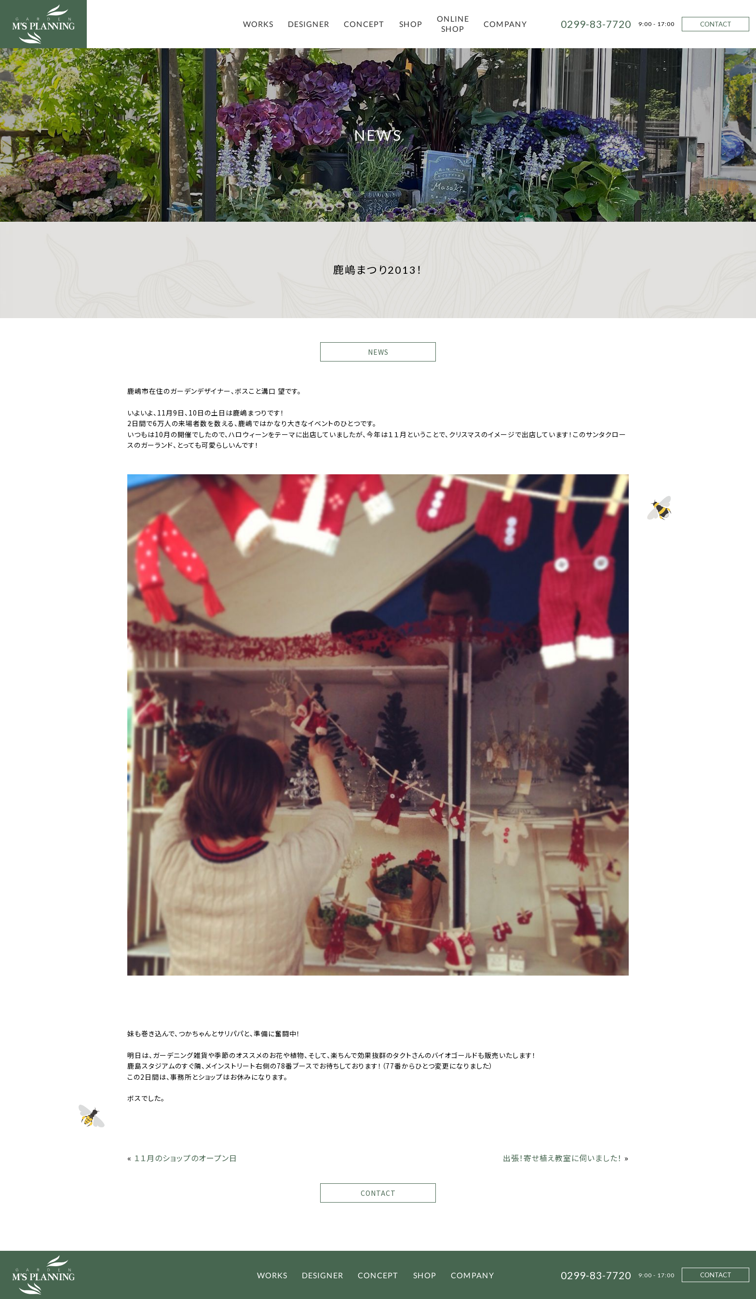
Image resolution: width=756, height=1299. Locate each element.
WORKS (258, 23)
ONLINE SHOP (453, 23)
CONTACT (715, 24)
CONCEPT (364, 23)
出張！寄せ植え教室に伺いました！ (562, 1158)
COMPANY (505, 23)
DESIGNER (308, 23)
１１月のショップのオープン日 (185, 1158)
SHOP (410, 23)
